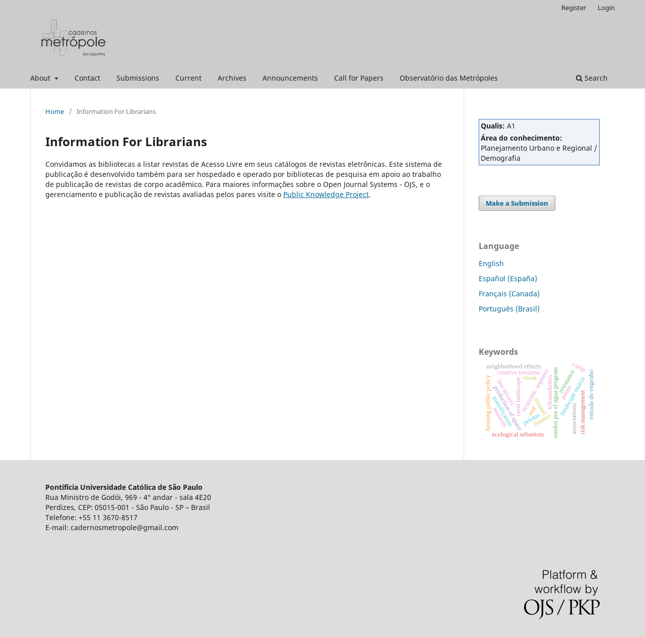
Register (573, 7)
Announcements (290, 78)
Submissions (137, 78)
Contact (87, 78)
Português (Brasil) (509, 308)
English (491, 263)
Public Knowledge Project (326, 194)
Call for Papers (358, 78)
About (41, 78)
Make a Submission (517, 203)
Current (188, 78)
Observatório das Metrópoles (449, 78)
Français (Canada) (509, 293)
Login (606, 7)
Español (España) (508, 278)
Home (54, 111)
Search (592, 78)
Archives (232, 78)
